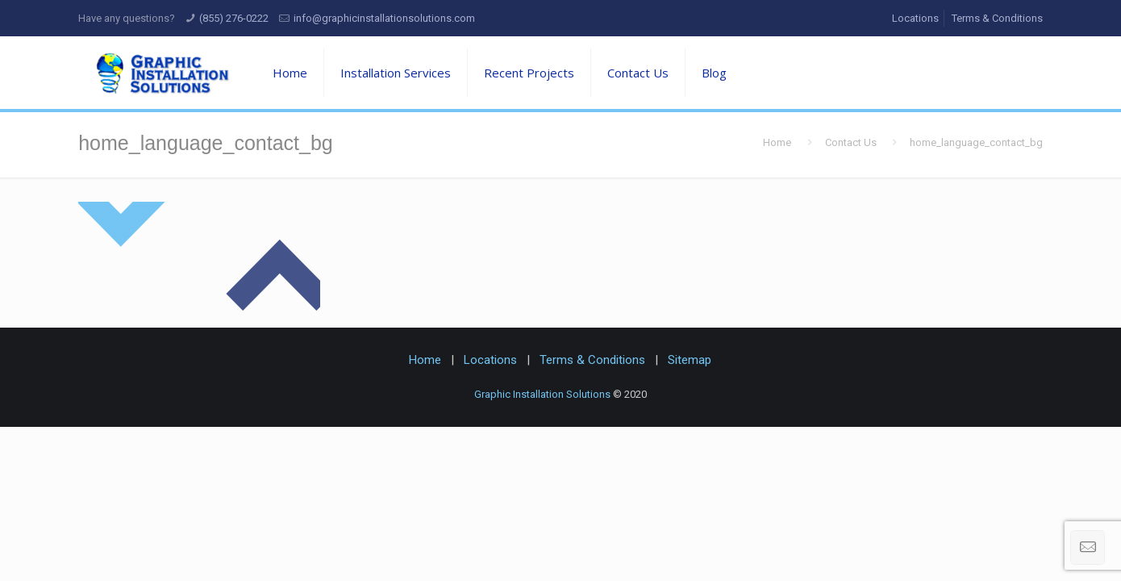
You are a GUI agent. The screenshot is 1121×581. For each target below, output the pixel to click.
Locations (915, 18)
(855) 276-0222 (234, 18)
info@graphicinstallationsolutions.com (384, 18)
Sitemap (689, 360)
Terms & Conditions (997, 18)
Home (777, 142)
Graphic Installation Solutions (542, 394)
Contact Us (851, 142)
